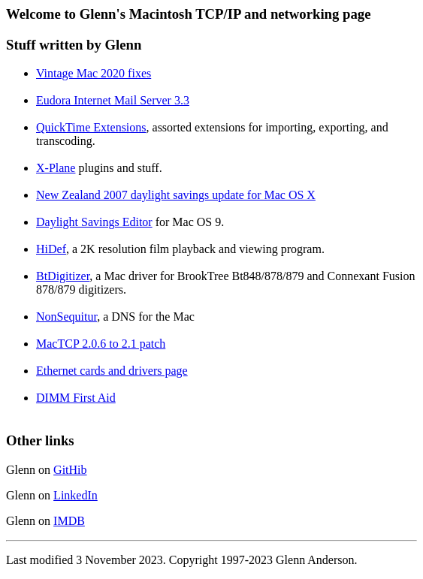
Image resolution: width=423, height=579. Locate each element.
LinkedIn (75, 495)
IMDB (69, 520)
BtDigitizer (62, 276)
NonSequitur (66, 316)
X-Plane (55, 167)
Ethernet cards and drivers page (112, 370)
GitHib (69, 469)
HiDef (51, 249)
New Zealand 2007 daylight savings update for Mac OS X (176, 194)
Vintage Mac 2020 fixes (93, 73)
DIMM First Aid (76, 397)
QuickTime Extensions (91, 127)
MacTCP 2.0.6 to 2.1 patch (100, 343)
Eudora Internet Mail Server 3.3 (112, 100)
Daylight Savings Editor (94, 222)
